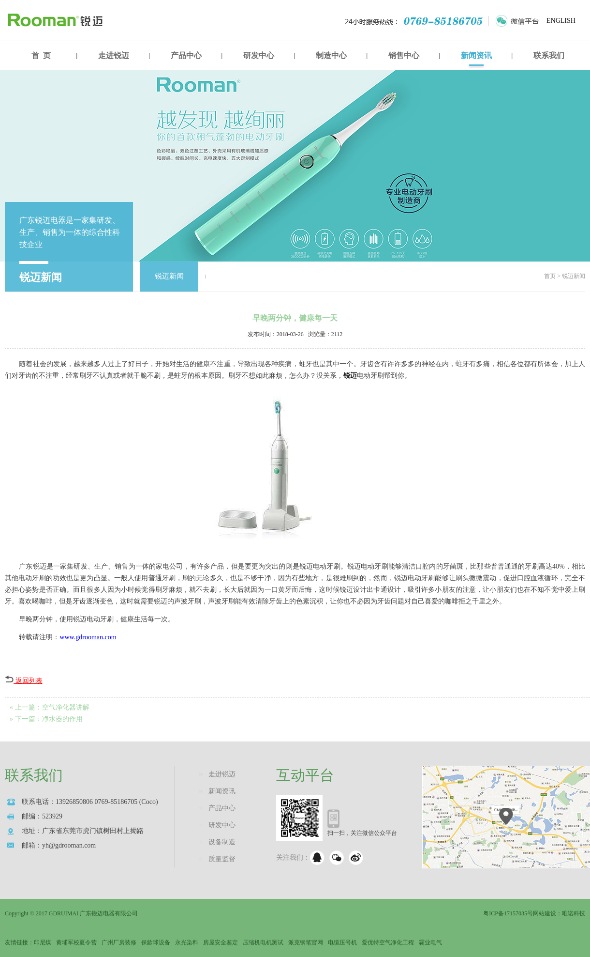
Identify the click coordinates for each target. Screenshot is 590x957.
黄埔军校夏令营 (76, 942)
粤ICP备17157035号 (508, 913)
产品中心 (186, 55)
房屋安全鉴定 (220, 942)
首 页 (41, 55)
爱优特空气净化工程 (388, 942)
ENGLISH (560, 20)
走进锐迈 (113, 55)
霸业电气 (430, 942)
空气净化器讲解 (65, 707)
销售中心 (403, 55)
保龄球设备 (155, 942)
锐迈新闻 (169, 276)
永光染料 (186, 942)
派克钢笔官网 (305, 942)
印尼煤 (42, 942)
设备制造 (222, 842)
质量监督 (222, 859)
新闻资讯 (476, 55)
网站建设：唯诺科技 (559, 913)
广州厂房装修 (119, 942)
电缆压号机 (342, 942)
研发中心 (258, 55)
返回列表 (24, 680)
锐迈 (350, 375)
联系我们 (548, 55)
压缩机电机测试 (263, 942)
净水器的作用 (62, 719)
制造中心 (331, 55)
